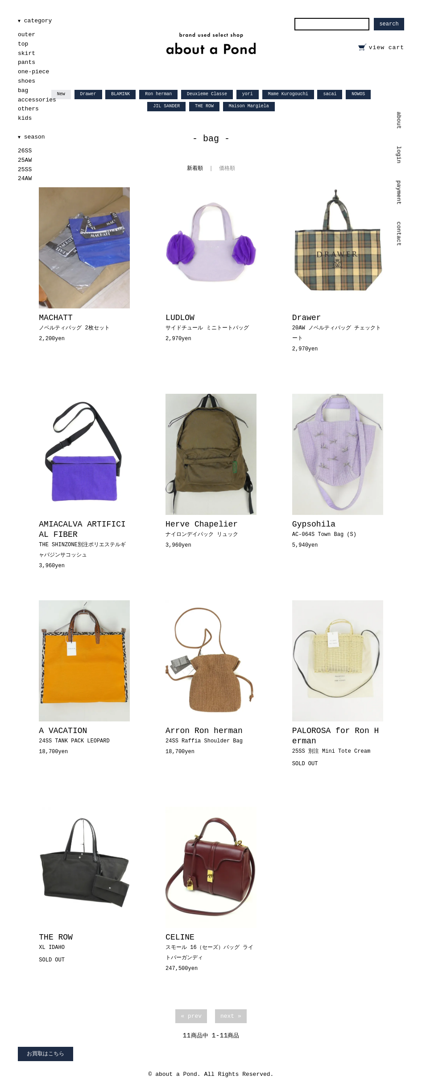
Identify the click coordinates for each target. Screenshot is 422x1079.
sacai (329, 94)
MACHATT (74, 322)
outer (26, 34)
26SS (25, 151)
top (23, 44)
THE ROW (204, 106)
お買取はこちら (45, 1054)
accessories (37, 100)
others (28, 108)
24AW (25, 178)
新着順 (195, 168)
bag (23, 90)
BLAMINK (120, 94)
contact (399, 234)
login (399, 154)
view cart (386, 47)
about (399, 120)
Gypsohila (324, 529)
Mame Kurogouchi (288, 94)
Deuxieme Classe (207, 94)
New (61, 94)
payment (399, 192)
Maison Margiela (249, 106)
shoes (26, 81)
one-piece (33, 71)
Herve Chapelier (201, 529)
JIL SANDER (166, 106)
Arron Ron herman (204, 735)
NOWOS (358, 94)
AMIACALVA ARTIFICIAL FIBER (82, 539)
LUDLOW (207, 322)
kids (25, 118)
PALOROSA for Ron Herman (335, 740)
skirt (26, 53)
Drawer (88, 94)
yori (247, 94)
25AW (25, 160)
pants (26, 62)
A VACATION (74, 735)
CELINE (209, 947)
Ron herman (158, 94)
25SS (25, 169)
